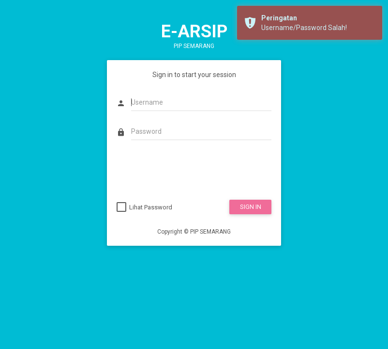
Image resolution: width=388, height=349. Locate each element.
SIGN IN (250, 206)
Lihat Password (150, 207)
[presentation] (190, 171)
